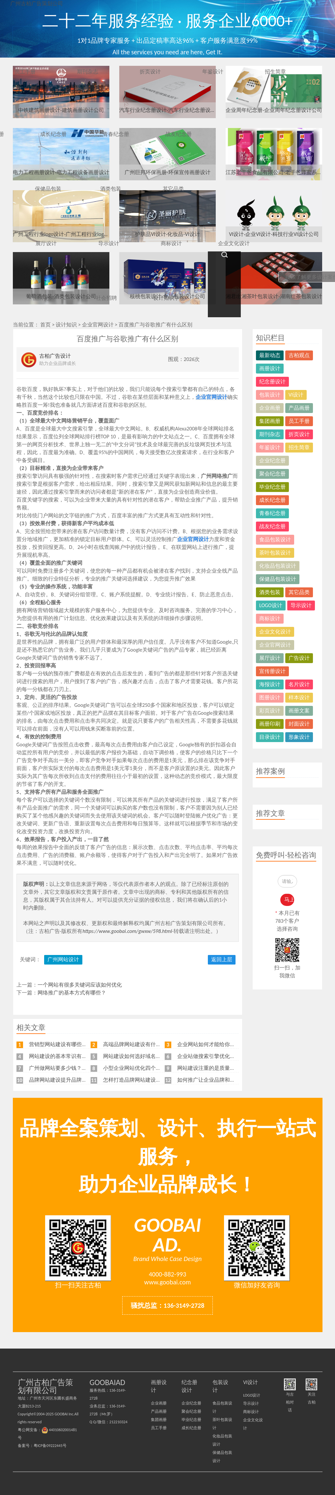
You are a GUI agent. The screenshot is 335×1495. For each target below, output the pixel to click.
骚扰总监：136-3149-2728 (168, 1305)
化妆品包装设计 (277, 566)
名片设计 (299, 684)
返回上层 (221, 959)
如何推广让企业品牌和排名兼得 (214, 1080)
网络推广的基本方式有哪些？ (72, 993)
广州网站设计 (63, 959)
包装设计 (269, 395)
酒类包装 (269, 592)
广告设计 (299, 658)
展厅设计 (269, 658)
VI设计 (296, 395)
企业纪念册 (272, 460)
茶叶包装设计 (275, 553)
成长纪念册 (272, 500)
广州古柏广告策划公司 (36, 3)
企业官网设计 (98, 325)
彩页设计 (269, 711)
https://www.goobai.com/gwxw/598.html (127, 931)
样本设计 (299, 697)
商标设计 (269, 618)
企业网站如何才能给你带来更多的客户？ (224, 1044)
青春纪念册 (272, 513)
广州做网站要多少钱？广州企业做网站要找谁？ (84, 1068)
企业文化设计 (275, 632)
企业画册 (269, 408)
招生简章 (299, 447)
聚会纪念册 (272, 474)
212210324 (118, 1422)
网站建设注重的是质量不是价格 (214, 1068)
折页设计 (299, 434)
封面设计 (299, 724)
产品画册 (299, 408)
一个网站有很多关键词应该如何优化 (80, 985)
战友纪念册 (272, 526)
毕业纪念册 (272, 487)
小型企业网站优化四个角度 (134, 1068)
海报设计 (269, 684)
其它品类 (299, 592)
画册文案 (299, 711)
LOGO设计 (270, 605)
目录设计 (269, 737)
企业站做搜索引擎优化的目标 (211, 1056)
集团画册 (269, 421)
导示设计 (301, 605)
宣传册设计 (272, 671)
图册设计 (269, 697)
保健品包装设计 (277, 579)
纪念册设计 (272, 381)
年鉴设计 (269, 447)
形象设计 (299, 737)
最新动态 (269, 355)
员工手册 (299, 421)
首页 (45, 325)
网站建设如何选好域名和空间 (137, 1056)
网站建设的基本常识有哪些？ (63, 1056)
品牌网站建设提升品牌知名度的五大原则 (76, 1080)
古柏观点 (299, 355)
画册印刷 (269, 724)
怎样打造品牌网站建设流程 (134, 1080)
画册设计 (269, 368)
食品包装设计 (275, 539)
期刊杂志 (269, 434)
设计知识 (66, 325)
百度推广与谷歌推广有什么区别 (155, 325)
